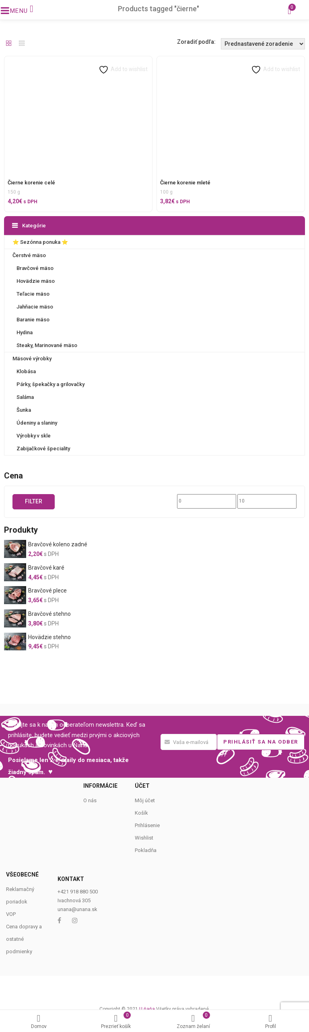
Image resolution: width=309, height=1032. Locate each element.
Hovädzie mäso (35, 281)
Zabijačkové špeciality (43, 448)
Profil (270, 1021)
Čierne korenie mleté (185, 183)
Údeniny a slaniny (36, 423)
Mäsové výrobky (32, 359)
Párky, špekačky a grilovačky (50, 384)
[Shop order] (263, 43)
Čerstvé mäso (29, 255)
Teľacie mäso (32, 294)
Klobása (26, 371)
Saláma (25, 397)
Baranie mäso (32, 320)
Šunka (23, 410)
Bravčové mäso (35, 268)
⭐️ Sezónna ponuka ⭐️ (40, 242)
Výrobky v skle (33, 436)
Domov (38, 1021)
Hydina (24, 332)
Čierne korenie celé (31, 183)
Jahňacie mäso (34, 307)
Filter (33, 501)
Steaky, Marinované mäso (46, 345)
